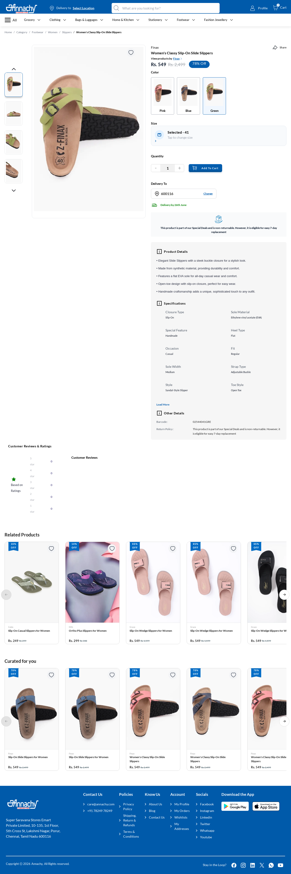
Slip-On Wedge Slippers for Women (151, 630)
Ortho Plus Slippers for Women (88, 630)
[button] (32, 593)
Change (208, 193)
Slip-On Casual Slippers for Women (29, 630)
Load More (162, 404)
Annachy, (37, 864)
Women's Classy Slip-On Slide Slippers (147, 759)
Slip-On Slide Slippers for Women (28, 757)
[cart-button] (279, 7)
